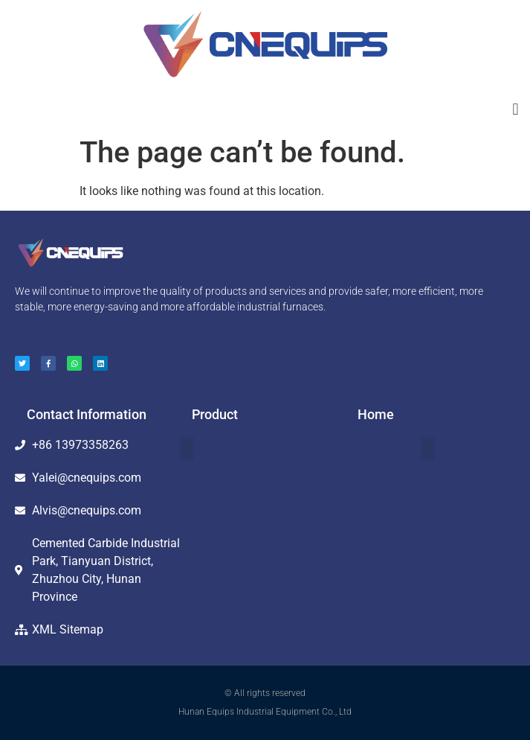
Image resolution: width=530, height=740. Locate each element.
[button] (515, 109)
